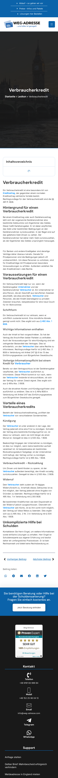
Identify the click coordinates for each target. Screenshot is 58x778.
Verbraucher (25, 290)
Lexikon (22, 96)
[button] (5, 576)
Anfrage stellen (13, 757)
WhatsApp (29, 736)
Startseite (10, 96)
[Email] (29, 705)
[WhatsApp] (29, 732)
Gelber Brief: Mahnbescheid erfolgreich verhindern (26, 766)
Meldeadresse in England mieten (22, 774)
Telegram (29, 724)
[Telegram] (29, 720)
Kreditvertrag (9, 193)
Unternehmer (24, 287)
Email (29, 709)
